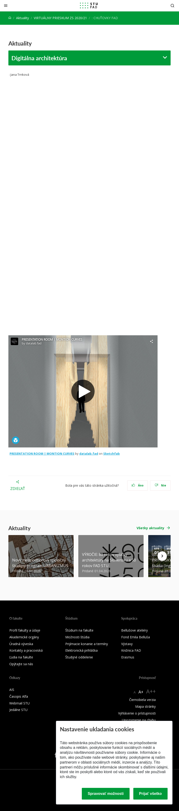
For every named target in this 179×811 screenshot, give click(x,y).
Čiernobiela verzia (142, 699)
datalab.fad (88, 453)
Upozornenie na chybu (139, 720)
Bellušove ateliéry (134, 630)
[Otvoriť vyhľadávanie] (172, 5)
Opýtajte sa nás (21, 664)
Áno (137, 485)
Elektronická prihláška (81, 650)
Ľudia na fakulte (21, 657)
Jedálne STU (18, 709)
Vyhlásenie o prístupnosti (137, 713)
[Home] (9, 18)
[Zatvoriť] (5, 5)
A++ (151, 691)
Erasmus (127, 657)
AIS (11, 689)
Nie (160, 485)
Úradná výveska (21, 644)
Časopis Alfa (18, 696)
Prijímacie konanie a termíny (86, 644)
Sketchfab (111, 453)
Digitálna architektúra (39, 58)
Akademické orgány (24, 637)
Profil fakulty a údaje (24, 630)
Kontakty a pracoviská (26, 650)
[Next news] (162, 556)
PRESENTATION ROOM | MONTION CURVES (42, 453)
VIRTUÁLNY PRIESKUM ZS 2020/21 (60, 18)
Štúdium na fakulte (79, 630)
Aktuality (22, 18)
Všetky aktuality (150, 528)
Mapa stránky (145, 706)
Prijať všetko (150, 794)
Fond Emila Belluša (135, 637)
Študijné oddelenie (79, 657)
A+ (140, 692)
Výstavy (127, 644)
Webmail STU (19, 703)
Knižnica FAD (131, 650)
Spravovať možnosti (106, 794)
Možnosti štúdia (77, 637)
